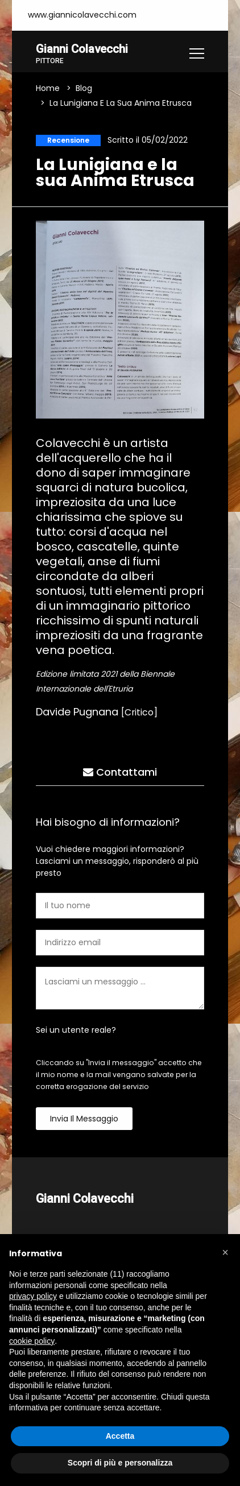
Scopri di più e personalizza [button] (120, 1462)
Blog (84, 89)
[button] (225, 1252)
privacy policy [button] (33, 1296)
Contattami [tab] (120, 772)
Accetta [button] (120, 1436)
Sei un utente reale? (76, 1030)
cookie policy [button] (32, 1341)
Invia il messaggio (84, 1119)
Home (48, 89)
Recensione (68, 141)
